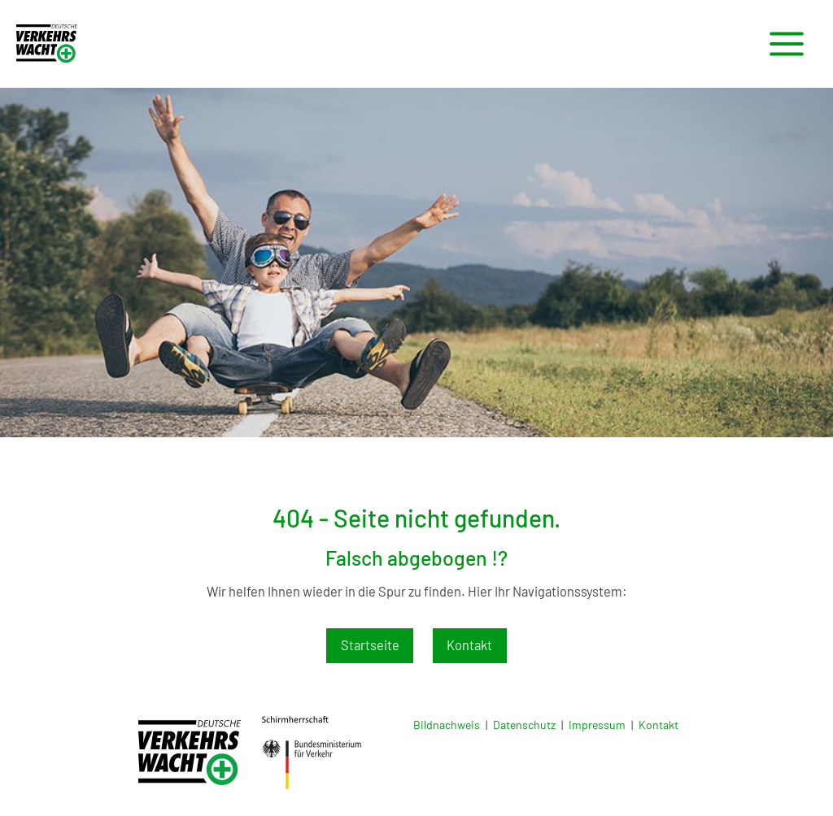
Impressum (597, 724)
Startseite (370, 645)
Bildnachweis (446, 724)
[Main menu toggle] (786, 44)
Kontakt (469, 645)
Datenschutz (524, 724)
